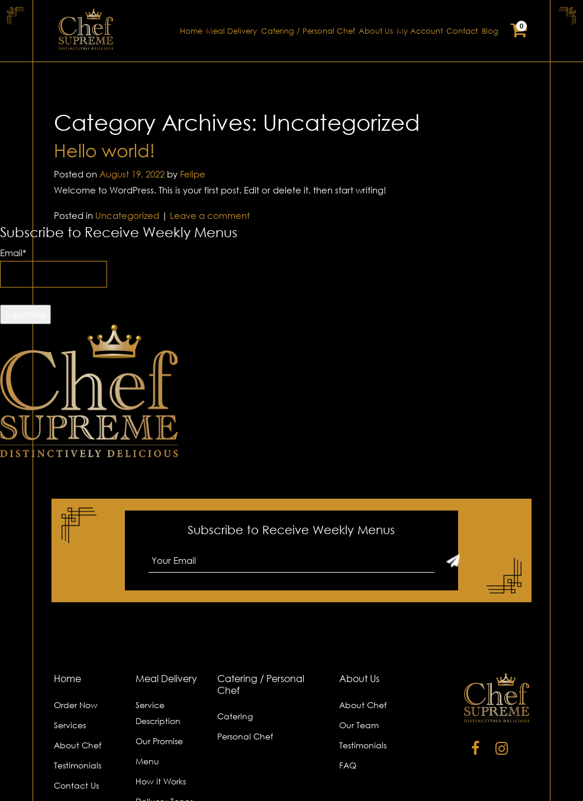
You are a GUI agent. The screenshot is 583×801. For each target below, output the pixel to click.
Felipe (192, 174)
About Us (376, 31)
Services (70, 725)
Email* (53, 267)
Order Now (76, 705)
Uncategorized (127, 215)
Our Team (359, 725)
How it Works (161, 781)
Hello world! (104, 151)
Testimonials (77, 765)
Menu (147, 761)
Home (191, 31)
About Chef (77, 745)
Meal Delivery (231, 31)
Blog (490, 31)
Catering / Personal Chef (308, 31)
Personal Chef (245, 736)
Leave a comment (210, 215)
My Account (420, 31)
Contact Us (76, 785)
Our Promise (159, 741)
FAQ (347, 765)
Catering (235, 716)
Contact (462, 31)
